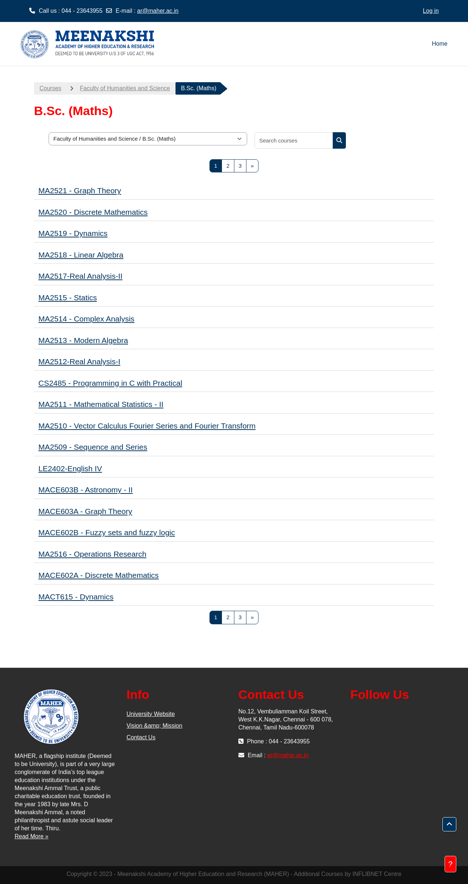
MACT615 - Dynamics (75, 596)
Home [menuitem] (440, 44)
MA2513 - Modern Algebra (83, 340)
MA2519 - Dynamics (72, 233)
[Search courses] (293, 140)
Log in (431, 11)
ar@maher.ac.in (157, 11)
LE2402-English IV (70, 468)
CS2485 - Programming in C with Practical (110, 383)
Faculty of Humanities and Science (125, 88)
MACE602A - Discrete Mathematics (98, 575)
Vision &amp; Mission (154, 726)
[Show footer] (450, 864)
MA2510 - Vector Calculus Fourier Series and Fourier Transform (147, 426)
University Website (151, 714)
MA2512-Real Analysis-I (79, 361)
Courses (50, 88)
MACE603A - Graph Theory (85, 511)
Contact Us (141, 737)
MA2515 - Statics (67, 297)
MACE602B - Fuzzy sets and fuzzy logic (106, 532)
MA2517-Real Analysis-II (80, 276)
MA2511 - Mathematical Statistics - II (100, 404)
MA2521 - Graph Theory (79, 190)
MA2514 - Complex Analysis (86, 319)
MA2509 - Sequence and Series (92, 447)
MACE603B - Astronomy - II (85, 489)
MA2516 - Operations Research (92, 554)
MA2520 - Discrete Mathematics (93, 212)
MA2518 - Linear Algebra (80, 255)
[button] (449, 824)
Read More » (32, 836)
